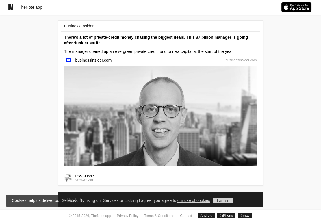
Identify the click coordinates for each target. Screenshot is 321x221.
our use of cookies (193, 200)
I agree (223, 200)
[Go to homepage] (11, 7)
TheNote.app (30, 7)
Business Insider (79, 26)
